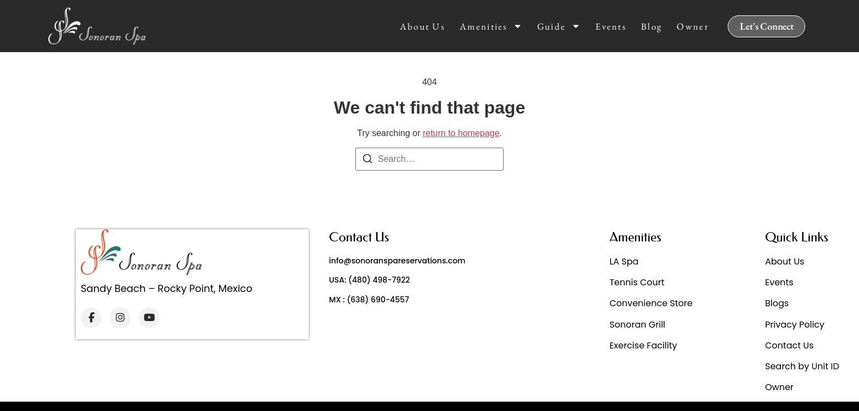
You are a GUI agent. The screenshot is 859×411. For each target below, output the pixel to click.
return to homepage (461, 133)
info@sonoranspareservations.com (397, 260)
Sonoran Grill (638, 324)
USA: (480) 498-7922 (369, 279)
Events (610, 26)
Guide (559, 26)
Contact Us (789, 345)
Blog (651, 26)
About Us (422, 26)
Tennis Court (637, 282)
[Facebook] (91, 317)
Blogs (777, 303)
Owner (693, 26)
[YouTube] (149, 317)
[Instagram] (120, 317)
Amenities (491, 26)
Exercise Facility (643, 345)
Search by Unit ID (802, 366)
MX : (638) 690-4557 (369, 299)
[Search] (367, 160)
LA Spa (624, 261)
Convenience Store (651, 303)
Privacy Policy (794, 324)
